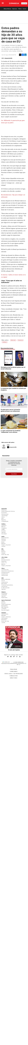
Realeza (3, 539)
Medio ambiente (5, 579)
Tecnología (4, 515)
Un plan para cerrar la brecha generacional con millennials (10, 410)
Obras (3, 517)
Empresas (14, 8)
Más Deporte (4, 607)
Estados (3, 531)
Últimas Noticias (7, 8)
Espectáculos (5, 537)
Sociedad (4, 533)
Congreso (4, 528)
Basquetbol (4, 605)
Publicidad (13, 669)
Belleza (3, 543)
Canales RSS (14, 675)
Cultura (3, 546)
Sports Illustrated (6, 600)
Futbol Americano (6, 604)
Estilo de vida (5, 554)
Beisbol (3, 602)
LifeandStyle (4, 521)
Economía (4, 512)
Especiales (4, 597)
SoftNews (5, 342)
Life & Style (4, 557)
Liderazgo (4, 594)
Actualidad (4, 593)
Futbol (3, 601)
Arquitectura (4, 573)
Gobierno (3, 525)
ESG (2, 518)
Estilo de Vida (5, 621)
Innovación (4, 586)
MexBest (3, 612)
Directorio (13, 678)
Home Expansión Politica (8, 511)
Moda (2, 542)
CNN (8, 445)
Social (3, 580)
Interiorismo (4, 575)
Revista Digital (24, 3)
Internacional (4, 514)
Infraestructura (5, 572)
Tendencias (20, 340)
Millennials (13, 340)
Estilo (2, 558)
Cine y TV (4, 562)
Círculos (3, 540)
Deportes (3, 561)
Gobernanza (4, 582)
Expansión (4, 508)
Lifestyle (3, 608)
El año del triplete (14, 650)
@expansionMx (8, 58)
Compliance (13, 671)
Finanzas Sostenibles (7, 585)
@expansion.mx (14, 656)
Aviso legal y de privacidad (14, 673)
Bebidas (3, 615)
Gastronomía (4, 614)
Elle (2, 549)
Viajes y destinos (6, 616)
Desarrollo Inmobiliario (7, 571)
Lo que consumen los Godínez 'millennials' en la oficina (10, 431)
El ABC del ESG (5, 587)
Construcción (5, 569)
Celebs (3, 553)
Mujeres (3, 519)
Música (3, 564)
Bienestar (4, 619)
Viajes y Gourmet (6, 544)
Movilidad (4, 583)
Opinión (3, 532)
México (3, 526)
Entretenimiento (5, 560)
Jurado (3, 622)
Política (20, 8)
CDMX (3, 529)
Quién (2, 536)
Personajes (4, 618)
